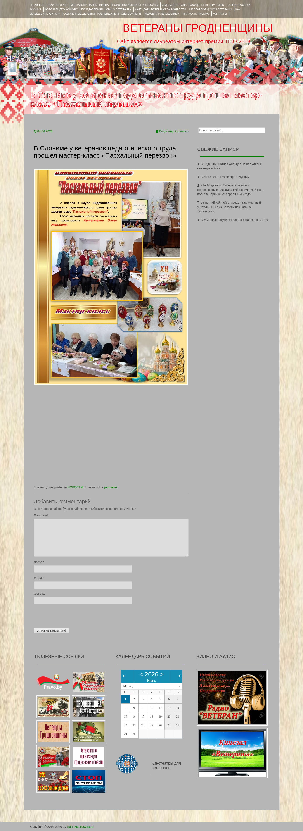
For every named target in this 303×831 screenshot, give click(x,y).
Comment (41, 515)
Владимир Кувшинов (174, 131)
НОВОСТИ (75, 487)
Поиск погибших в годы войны (135, 5)
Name (38, 562)
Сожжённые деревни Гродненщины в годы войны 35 (102, 13)
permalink (110, 487)
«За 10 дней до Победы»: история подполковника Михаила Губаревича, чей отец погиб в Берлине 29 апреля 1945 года (230, 190)
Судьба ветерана (174, 5)
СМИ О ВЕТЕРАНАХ (118, 9)
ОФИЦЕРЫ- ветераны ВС (207, 5)
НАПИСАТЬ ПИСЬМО (196, 13)
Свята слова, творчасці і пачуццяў (225, 177)
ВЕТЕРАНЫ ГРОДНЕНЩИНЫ (198, 28)
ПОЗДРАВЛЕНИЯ (92, 9)
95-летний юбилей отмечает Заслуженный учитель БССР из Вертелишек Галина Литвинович (229, 207)
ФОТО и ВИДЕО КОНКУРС (61, 9)
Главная (37, 5)
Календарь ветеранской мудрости (160, 9)
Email (38, 578)
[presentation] (67, 614)
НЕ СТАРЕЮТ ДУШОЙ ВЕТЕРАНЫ (210, 9)
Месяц (127, 686)
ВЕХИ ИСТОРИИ (57, 5)
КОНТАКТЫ (220, 13)
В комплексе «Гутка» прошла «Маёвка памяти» (234, 220)
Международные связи (162, 13)
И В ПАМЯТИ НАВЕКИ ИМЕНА (90, 5)
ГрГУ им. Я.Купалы (80, 826)
